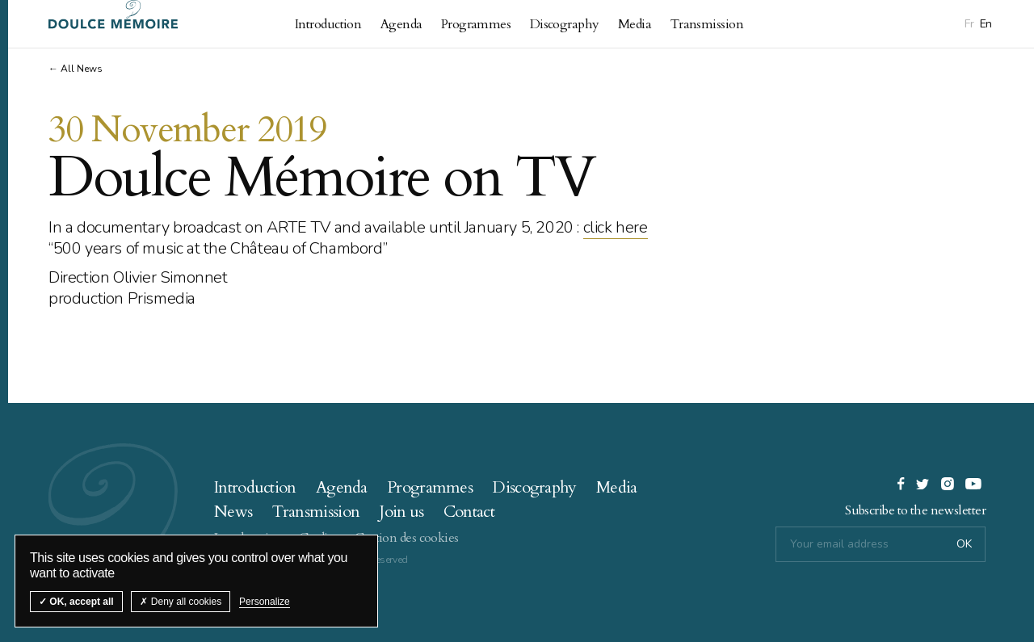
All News (82, 68)
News (233, 511)
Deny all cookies (180, 601)
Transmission (706, 24)
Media (634, 24)
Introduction (328, 24)
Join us (401, 511)
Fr (969, 23)
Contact (468, 511)
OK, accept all (76, 601)
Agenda (401, 24)
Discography (564, 24)
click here (615, 227)
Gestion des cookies (406, 538)
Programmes (476, 24)
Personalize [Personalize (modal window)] (264, 601)
